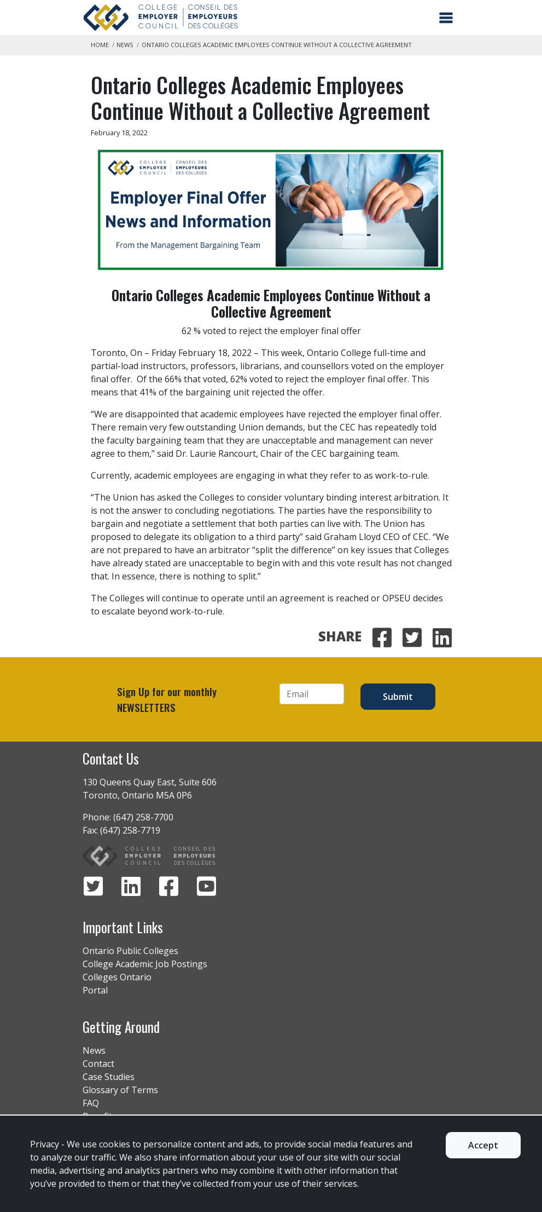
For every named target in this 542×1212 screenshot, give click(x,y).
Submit (398, 697)
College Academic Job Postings (145, 964)
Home (100, 45)
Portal (95, 990)
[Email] (312, 693)
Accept (483, 1145)
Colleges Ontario (117, 977)
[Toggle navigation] (446, 17)
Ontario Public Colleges (130, 951)
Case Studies (109, 1077)
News (124, 45)
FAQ (91, 1103)
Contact (98, 1064)
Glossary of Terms (120, 1090)
